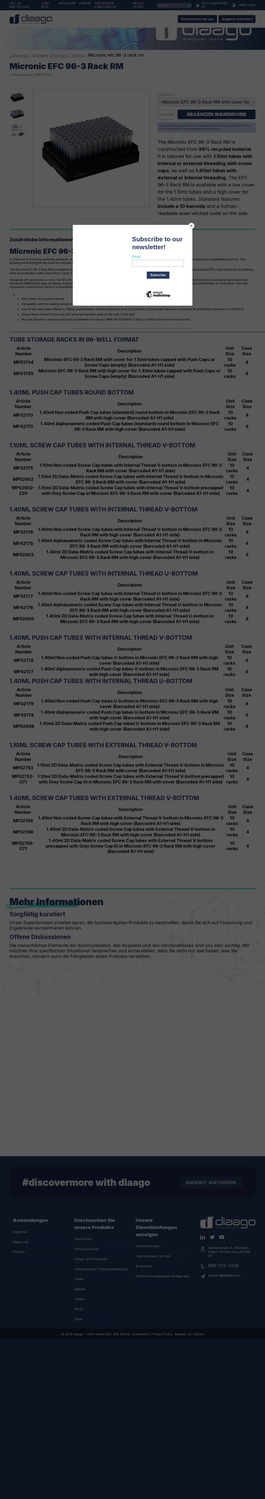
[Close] (191, 226)
